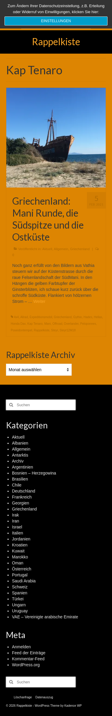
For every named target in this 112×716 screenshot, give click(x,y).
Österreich (21, 569)
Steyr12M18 (67, 330)
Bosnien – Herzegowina (34, 473)
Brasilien (20, 479)
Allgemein (61, 249)
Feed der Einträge (28, 652)
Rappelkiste (56, 41)
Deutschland (23, 491)
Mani (47, 323)
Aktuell (47, 249)
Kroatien (19, 545)
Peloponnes (88, 323)
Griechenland (80, 249)
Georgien (20, 503)
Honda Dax (18, 323)
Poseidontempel (21, 330)
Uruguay (20, 610)
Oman (17, 563)
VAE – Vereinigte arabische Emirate (45, 616)
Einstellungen (56, 21)
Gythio (77, 317)
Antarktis (20, 455)
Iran (15, 521)
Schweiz (19, 586)
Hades (88, 317)
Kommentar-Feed (28, 658)
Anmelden (21, 646)
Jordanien (21, 539)
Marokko (20, 557)
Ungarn (19, 604)
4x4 (16, 317)
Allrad (24, 317)
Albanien (20, 443)
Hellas (98, 317)
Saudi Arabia (24, 580)
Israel (17, 527)
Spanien (19, 592)
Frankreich (22, 497)
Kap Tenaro (35, 323)
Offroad (57, 323)
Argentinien (22, 467)
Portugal (19, 575)
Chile (17, 485)
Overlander (71, 323)
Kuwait (18, 551)
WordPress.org (26, 664)
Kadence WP (73, 705)
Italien (17, 533)
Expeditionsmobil (41, 317)
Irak (15, 515)
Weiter (39, 301)
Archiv (18, 461)
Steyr (54, 330)
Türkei (18, 598)
